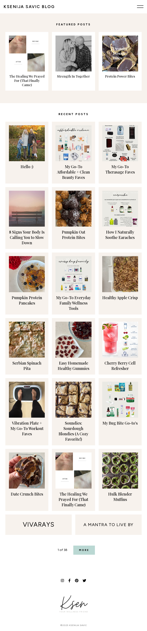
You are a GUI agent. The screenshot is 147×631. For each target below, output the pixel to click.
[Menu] (140, 6)
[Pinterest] (76, 580)
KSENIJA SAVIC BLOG (29, 6)
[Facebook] (69, 580)
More (84, 550)
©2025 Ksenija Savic (73, 625)
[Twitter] (84, 580)
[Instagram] (62, 580)
